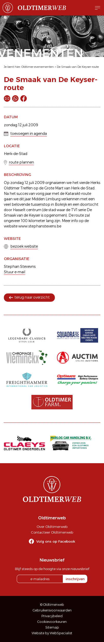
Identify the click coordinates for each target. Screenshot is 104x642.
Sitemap (52, 627)
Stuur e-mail (14, 272)
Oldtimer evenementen (37, 67)
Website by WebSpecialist (52, 633)
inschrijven (75, 579)
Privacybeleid (52, 616)
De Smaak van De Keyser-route (78, 67)
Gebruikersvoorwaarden (52, 610)
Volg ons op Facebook (55, 541)
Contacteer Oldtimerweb (52, 532)
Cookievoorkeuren (52, 622)
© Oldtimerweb (52, 605)
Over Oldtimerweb (52, 527)
